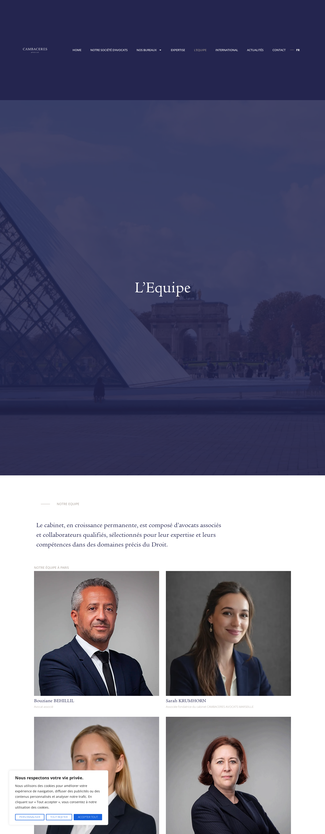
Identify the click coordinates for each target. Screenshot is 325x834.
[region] (58, 798)
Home (77, 50)
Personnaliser (29, 817)
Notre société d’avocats (109, 50)
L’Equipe (200, 50)
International (226, 50)
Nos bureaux (149, 50)
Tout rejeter (58, 817)
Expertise (178, 50)
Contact (279, 50)
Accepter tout (88, 817)
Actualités (255, 50)
